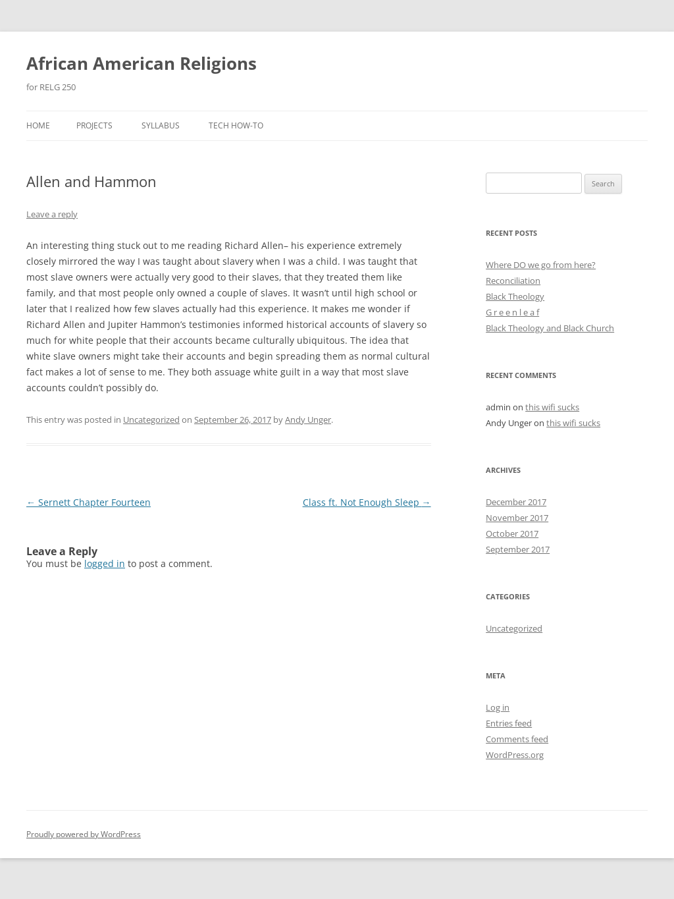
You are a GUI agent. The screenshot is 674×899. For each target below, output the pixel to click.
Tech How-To (236, 125)
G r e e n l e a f (512, 312)
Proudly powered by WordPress (83, 834)
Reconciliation (513, 280)
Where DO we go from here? (541, 265)
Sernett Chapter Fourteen (88, 502)
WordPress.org (515, 755)
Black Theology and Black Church (550, 328)
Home (38, 125)
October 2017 (512, 533)
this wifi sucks (552, 407)
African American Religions (141, 63)
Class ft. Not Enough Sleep (367, 502)
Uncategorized (151, 419)
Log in (497, 707)
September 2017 (518, 549)
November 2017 (517, 518)
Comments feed (517, 739)
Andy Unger (308, 419)
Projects (94, 125)
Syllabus (161, 125)
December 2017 (516, 502)
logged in (104, 563)
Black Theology (515, 296)
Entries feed (509, 723)
